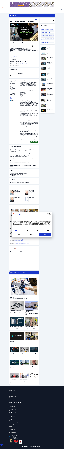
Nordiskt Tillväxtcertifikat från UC (19, 240)
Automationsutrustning (26, 153)
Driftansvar (31, 149)
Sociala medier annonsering (13, 417)
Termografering (28, 150)
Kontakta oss (11, 430)
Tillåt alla (45, 234)
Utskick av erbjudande (12, 407)
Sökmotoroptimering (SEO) (13, 416)
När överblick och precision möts (46, 33)
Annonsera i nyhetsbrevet (13, 409)
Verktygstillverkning (13, 165)
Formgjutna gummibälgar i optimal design (47, 36)
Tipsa (36, 19)
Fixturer (22, 165)
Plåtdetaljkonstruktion (17, 156)
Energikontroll (12, 150)
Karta (11, 98)
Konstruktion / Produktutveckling (15, 155)
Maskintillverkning (13, 160)
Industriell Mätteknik (14, 56)
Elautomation (35, 149)
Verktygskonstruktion (24, 156)
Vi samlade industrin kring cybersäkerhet (47, 29)
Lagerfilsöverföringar (12, 396)
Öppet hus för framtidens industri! (19, 241)
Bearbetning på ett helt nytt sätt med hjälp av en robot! (18, 173)
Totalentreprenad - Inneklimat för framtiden (16, 174)
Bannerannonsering (12, 406)
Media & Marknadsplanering (13, 422)
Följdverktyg (26, 165)
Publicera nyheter (12, 410)
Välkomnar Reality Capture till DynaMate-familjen (21, 237)
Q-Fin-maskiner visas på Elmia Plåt (46, 41)
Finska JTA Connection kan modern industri (47, 38)
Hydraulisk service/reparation (28, 158)
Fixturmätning (24, 163)
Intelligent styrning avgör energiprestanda (47, 35)
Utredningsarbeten (34, 150)
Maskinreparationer (13, 158)
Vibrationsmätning (29, 163)
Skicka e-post (17, 193)
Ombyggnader (17, 150)
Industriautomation (13, 153)
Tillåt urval (32, 234)
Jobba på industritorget (12, 432)
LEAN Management (13, 175)
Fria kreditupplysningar (12, 400)
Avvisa (19, 234)
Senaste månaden (44, 28)
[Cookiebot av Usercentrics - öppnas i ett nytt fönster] (47, 214)
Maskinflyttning (35, 158)
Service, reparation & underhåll (15, 162)
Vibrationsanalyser (13, 151)
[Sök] (61, 10)
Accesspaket (11, 397)
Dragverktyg (19, 165)
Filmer (11, 97)
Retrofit (12, 53)
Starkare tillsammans (44, 39)
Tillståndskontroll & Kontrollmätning (16, 163)
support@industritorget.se (13, 438)
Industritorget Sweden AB (13, 436)
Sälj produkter (11, 394)
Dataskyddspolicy (12, 429)
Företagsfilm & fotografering (13, 420)
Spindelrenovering (13, 55)
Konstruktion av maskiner (29, 155)
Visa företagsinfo (35, 46)
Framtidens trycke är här (44, 42)
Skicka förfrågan (34, 141)
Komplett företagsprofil (12, 390)
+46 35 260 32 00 (12, 437)
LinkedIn (12, 100)
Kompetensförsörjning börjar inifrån (46, 32)
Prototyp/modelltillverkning (32, 165)
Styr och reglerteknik (22, 150)
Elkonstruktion (23, 155)
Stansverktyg (12, 166)
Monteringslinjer (32, 153)
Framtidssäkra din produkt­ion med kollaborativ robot (22, 243)
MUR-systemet (13, 57)
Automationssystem (20, 153)
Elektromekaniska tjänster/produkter (16, 149)
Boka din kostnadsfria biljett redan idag (24, 63)
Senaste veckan (44, 26)
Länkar (11, 96)
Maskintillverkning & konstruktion (21, 160)
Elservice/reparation (20, 158)
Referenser (11, 426)
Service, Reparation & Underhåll (25, 162)
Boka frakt (10, 393)
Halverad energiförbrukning (18, 239)
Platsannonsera (11, 399)
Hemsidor (10, 419)
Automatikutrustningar (26, 149)
